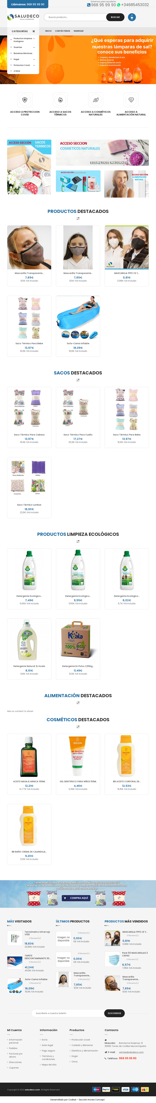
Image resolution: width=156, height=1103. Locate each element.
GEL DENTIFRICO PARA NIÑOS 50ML (78, 781)
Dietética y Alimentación (85, 1050)
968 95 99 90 (27, 4)
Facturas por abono (16, 1055)
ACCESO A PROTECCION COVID (24, 113)
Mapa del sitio (49, 1064)
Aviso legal (47, 1045)
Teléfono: (111, 1058)
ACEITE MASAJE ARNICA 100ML (29, 781)
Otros (75, 1061)
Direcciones (15, 1062)
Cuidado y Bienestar (82, 1045)
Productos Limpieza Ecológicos (23, 40)
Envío (45, 1039)
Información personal (15, 1041)
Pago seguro (48, 1050)
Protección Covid (81, 1039)
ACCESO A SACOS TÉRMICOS (60, 113)
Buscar (115, 17)
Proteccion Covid (22, 65)
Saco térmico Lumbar (29, 504)
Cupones (14, 1067)
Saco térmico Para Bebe (29, 343)
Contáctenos (62, 31)
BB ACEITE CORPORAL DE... (127, 781)
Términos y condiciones (48, 1058)
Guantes (18, 47)
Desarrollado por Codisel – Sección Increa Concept (77, 1099)
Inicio (48, 31)
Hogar (16, 59)
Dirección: (110, 1042)
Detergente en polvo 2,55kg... (78, 666)
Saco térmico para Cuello (78, 434)
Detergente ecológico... (29, 596)
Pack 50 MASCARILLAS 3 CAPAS (135, 954)
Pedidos (13, 1048)
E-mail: (110, 1052)
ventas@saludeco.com (131, 1052)
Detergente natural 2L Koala (29, 666)
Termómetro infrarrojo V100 (37, 933)
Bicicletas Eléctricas (23, 53)
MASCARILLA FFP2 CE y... (126, 273)
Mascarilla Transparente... (29, 273)
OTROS (17, 71)
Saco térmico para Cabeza (29, 434)
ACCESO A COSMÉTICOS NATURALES (96, 113)
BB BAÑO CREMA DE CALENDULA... (29, 851)
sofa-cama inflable (78, 343)
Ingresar (78, 31)
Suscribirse (114, 1013)
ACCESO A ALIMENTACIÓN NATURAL (131, 113)
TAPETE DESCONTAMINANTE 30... (38, 957)
